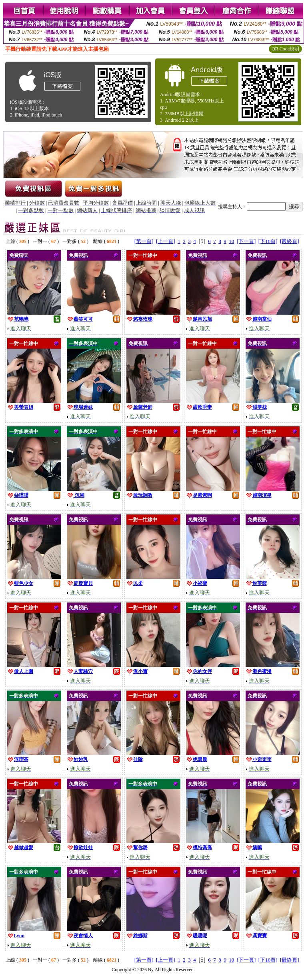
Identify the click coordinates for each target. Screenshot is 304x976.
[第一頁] (144, 241)
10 (231, 241)
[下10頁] (268, 241)
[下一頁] (246, 241)
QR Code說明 (285, 49)
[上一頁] (165, 241)
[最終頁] (289, 241)
